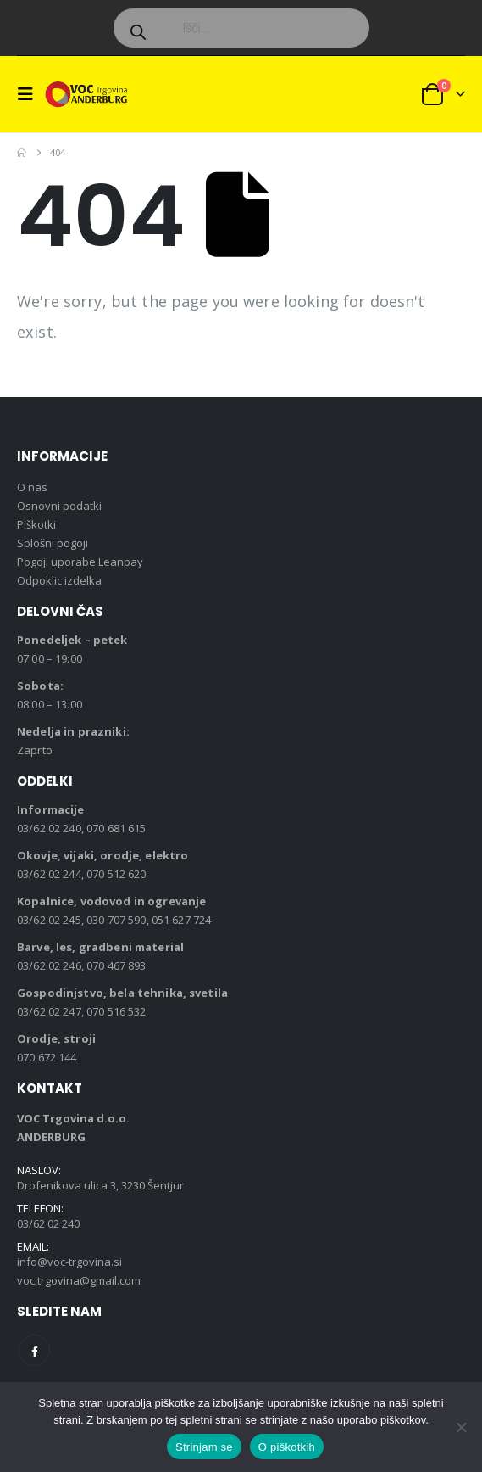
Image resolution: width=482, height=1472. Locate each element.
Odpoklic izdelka (59, 580)
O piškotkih (286, 1447)
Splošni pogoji (52, 543)
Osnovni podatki (59, 505)
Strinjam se (204, 1447)
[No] (460, 1427)
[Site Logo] (86, 94)
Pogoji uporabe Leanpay (80, 561)
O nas (32, 487)
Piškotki (36, 524)
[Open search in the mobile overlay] (241, 28)
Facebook (34, 1350)
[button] (30, 94)
